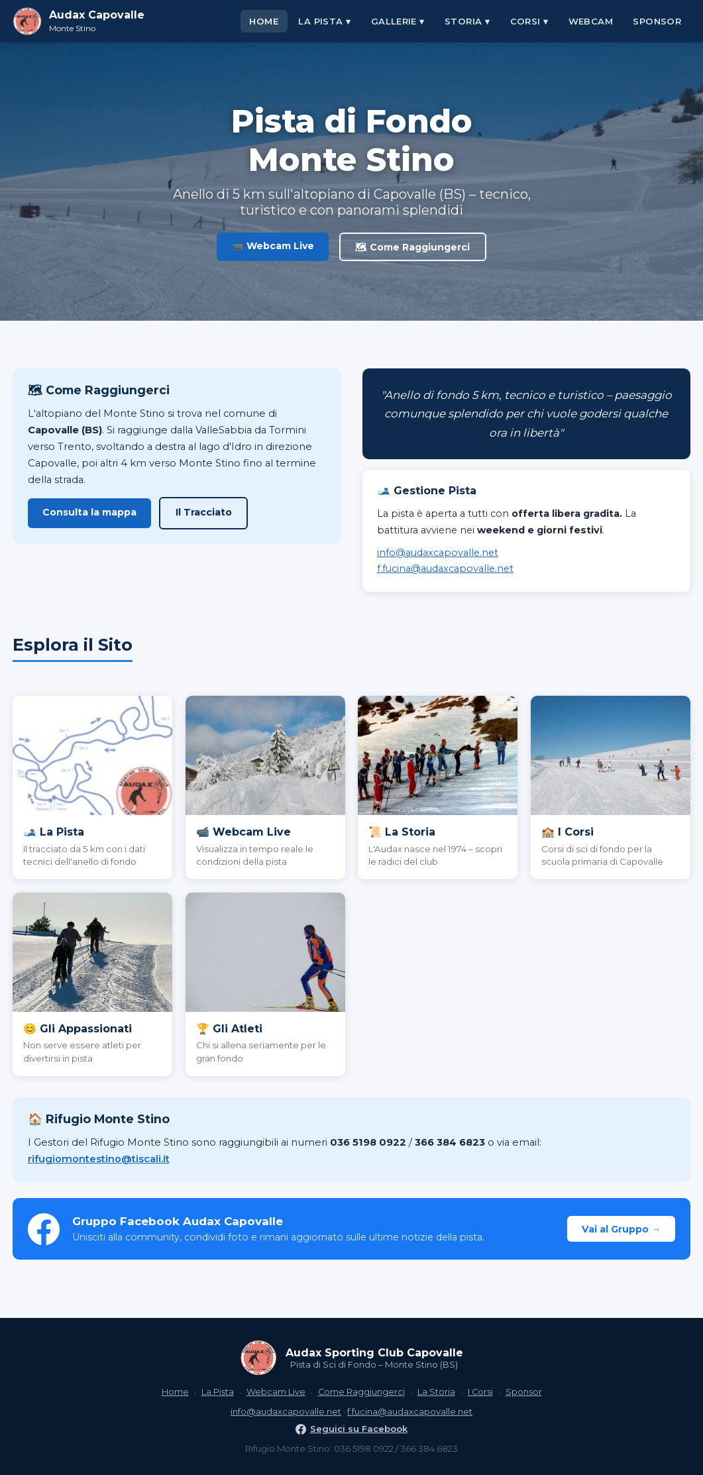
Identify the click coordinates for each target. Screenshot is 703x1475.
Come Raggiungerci (361, 1392)
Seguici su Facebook (351, 1428)
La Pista (217, 1392)
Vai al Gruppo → (621, 1229)
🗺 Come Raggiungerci (412, 247)
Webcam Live (275, 1392)
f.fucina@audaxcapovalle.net (445, 568)
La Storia (436, 1392)
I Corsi (480, 1392)
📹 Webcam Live (273, 246)
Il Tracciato (204, 512)
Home (263, 21)
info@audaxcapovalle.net (437, 553)
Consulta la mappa (89, 512)
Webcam (590, 21)
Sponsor (657, 21)
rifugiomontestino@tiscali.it (99, 1159)
